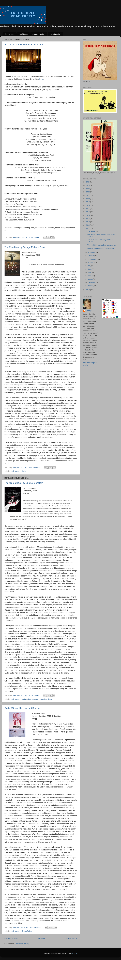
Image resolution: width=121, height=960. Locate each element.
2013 (88, 222)
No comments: (35, 467)
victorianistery (55, 34)
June (90, 269)
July (89, 266)
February (91, 282)
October (91, 256)
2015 (88, 215)
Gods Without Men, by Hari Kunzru (22, 708)
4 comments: (34, 695)
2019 (88, 202)
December (92, 231)
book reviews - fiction (18, 471)
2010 (88, 290)
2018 (88, 205)
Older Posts (71, 938)
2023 (88, 189)
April (90, 276)
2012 (88, 225)
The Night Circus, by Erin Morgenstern (24, 483)
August (91, 262)
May (90, 272)
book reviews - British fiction (21, 931)
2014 (88, 218)
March (90, 279)
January (91, 286)
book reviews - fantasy (18, 699)
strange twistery (38, 34)
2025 (88, 182)
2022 (88, 192)
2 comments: (34, 237)
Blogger (74, 954)
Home (41, 938)
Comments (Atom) (22, 944)
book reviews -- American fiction (40, 699)
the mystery (10, 34)
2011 (88, 228)
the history (23, 34)
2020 (88, 199)
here (41, 79)
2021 (88, 195)
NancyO (89, 311)
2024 (88, 185)
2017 (88, 208)
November (92, 252)
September (92, 259)
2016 (88, 212)
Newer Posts (11, 938)
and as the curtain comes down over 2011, (26, 44)
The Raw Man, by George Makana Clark (25, 247)
